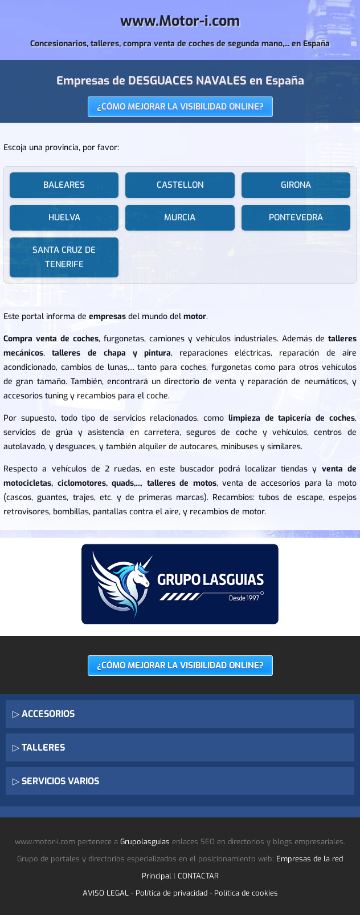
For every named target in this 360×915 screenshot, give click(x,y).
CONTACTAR (198, 876)
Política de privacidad (171, 893)
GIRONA (296, 185)
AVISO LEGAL (106, 893)
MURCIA (179, 217)
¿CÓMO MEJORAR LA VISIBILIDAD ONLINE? (180, 106)
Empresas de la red (309, 859)
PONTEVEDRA (296, 217)
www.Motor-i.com (180, 20)
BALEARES (64, 185)
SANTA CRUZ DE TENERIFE (64, 257)
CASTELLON (180, 185)
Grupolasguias (145, 842)
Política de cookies (246, 893)
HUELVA (64, 217)
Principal (156, 876)
